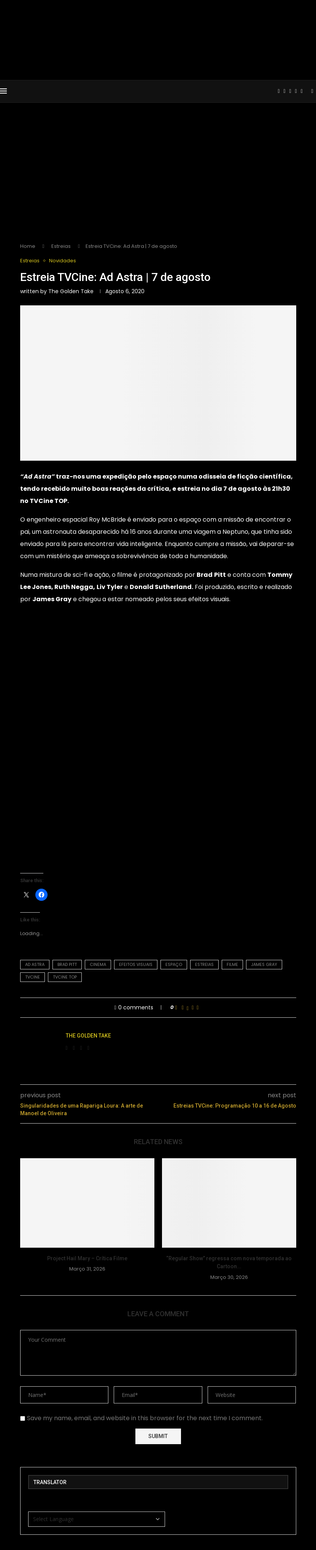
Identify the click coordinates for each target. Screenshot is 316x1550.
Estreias (61, 246)
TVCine (32, 977)
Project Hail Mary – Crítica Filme (87, 1258)
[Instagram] (285, 91)
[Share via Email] (197, 1008)
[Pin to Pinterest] (193, 1008)
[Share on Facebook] (183, 1008)
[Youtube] (290, 91)
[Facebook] (278, 91)
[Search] (312, 91)
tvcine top (65, 977)
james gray (264, 964)
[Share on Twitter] (188, 1008)
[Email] (296, 91)
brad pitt (67, 964)
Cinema (98, 964)
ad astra (34, 964)
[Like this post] (176, 1008)
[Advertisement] (158, 179)
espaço (173, 964)
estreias (204, 964)
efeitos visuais (135, 964)
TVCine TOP (48, 500)
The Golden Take (71, 291)
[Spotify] (302, 91)
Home (27, 246)
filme (232, 964)
